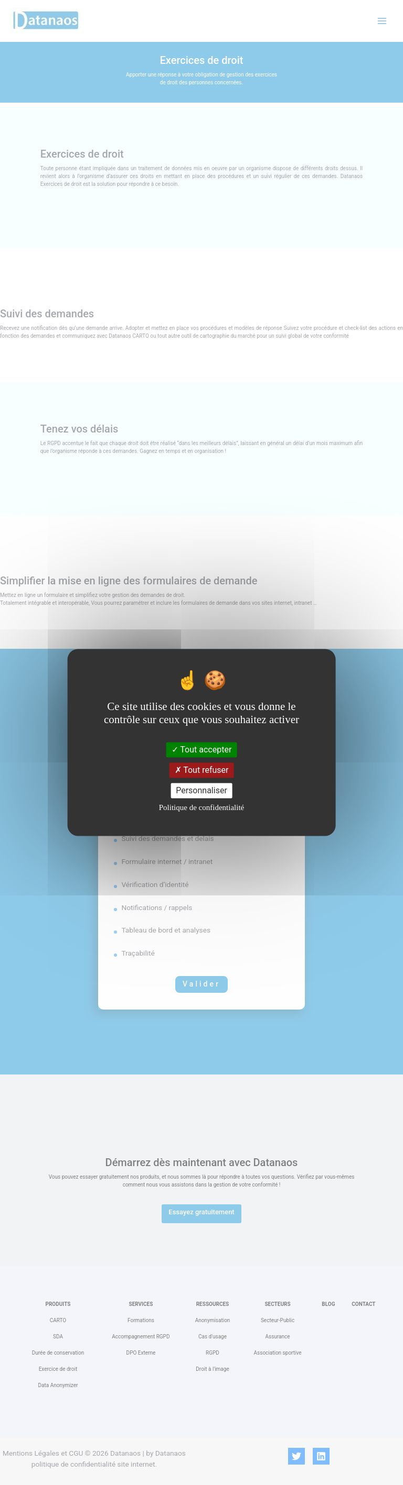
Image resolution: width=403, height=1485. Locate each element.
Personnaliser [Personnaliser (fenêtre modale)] (201, 790)
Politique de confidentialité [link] (201, 808)
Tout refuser (202, 770)
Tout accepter (202, 750)
